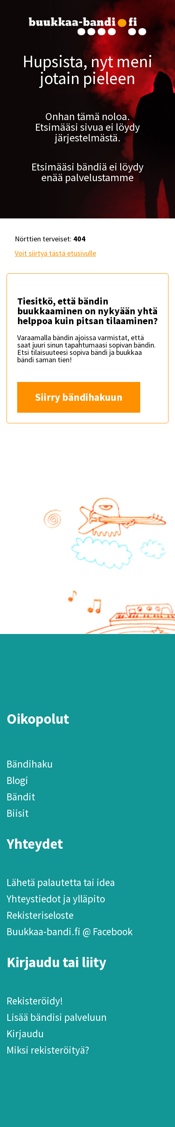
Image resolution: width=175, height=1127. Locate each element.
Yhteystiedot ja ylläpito (56, 898)
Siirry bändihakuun (79, 397)
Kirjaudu (25, 1033)
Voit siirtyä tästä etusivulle (55, 253)
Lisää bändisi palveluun (57, 1017)
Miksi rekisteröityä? (48, 1050)
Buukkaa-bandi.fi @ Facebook (69, 931)
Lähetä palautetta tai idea (61, 882)
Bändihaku (30, 763)
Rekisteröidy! (35, 1000)
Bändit (21, 796)
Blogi (17, 780)
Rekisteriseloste (40, 915)
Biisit (18, 813)
